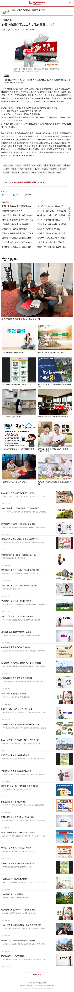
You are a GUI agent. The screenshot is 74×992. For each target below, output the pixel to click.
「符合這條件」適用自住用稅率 (14, 879)
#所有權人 (42, 172)
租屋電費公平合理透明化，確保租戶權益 (16, 384)
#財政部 (19, 165)
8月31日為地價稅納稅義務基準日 (28, 9)
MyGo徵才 (43, 983)
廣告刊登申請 (39, 986)
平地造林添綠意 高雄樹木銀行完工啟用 (17, 233)
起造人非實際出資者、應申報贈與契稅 (18, 449)
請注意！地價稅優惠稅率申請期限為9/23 (18, 863)
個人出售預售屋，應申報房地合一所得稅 (18, 493)
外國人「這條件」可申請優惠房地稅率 (17, 616)
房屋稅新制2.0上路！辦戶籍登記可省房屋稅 (19, 786)
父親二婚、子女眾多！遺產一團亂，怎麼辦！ (20, 585)
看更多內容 (37, 975)
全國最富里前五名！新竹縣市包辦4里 (17, 242)
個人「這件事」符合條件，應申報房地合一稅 (20, 740)
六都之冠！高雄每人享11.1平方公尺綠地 (53, 233)
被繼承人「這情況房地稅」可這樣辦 (51, 352)
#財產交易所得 (49, 165)
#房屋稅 (45, 169)
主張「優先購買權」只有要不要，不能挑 (18, 832)
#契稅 (59, 165)
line (15, 195)
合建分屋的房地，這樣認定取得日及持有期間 (20, 508)
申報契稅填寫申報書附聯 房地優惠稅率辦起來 (20, 724)
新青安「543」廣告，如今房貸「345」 (17, 709)
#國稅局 (27, 165)
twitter (28, 195)
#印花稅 (67, 165)
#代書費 (6, 169)
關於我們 (36, 983)
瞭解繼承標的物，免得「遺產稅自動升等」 (19, 555)
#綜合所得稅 (37, 165)
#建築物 (53, 169)
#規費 (14, 169)
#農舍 (59, 172)
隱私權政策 (30, 986)
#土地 (34, 172)
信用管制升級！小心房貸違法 (14, 482)
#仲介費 (36, 169)
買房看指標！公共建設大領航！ (14, 229)
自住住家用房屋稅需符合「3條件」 (16, 647)
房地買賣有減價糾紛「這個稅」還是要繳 (18, 524)
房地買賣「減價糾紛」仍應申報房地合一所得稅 (21, 663)
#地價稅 (6, 172)
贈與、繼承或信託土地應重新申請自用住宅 (19, 206)
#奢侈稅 (51, 172)
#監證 (20, 169)
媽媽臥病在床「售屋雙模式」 (13, 956)
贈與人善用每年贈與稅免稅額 (13, 693)
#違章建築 (25, 172)
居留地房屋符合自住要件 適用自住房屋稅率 (19, 539)
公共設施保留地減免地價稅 (12, 894)
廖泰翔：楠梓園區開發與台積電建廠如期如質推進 (22, 238)
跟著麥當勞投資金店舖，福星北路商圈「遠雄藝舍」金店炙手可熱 (28, 247)
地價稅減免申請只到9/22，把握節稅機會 (18, 910)
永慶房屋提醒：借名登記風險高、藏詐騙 (18, 940)
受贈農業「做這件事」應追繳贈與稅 (16, 601)
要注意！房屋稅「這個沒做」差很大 (16, 848)
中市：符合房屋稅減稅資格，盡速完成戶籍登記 (21, 925)
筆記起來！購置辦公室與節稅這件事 (16, 771)
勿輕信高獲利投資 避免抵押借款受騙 (16, 678)
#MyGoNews (8, 165)
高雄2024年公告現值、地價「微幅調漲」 (53, 238)
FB (3, 195)
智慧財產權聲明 (49, 986)
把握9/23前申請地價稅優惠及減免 (15, 755)
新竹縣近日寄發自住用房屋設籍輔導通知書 (53, 416)
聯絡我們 (29, 983)
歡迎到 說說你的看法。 (25, 182)
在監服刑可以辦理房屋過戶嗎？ (13, 352)
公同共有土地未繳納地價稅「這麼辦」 (17, 632)
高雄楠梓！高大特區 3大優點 (48, 229)
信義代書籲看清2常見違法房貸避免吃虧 (21, 319)
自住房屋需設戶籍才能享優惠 (13, 802)
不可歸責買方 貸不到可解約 (12, 416)
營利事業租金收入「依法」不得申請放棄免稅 (20, 570)
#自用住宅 (62, 169)
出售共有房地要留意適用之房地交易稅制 (18, 817)
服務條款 (22, 986)
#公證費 (28, 169)
